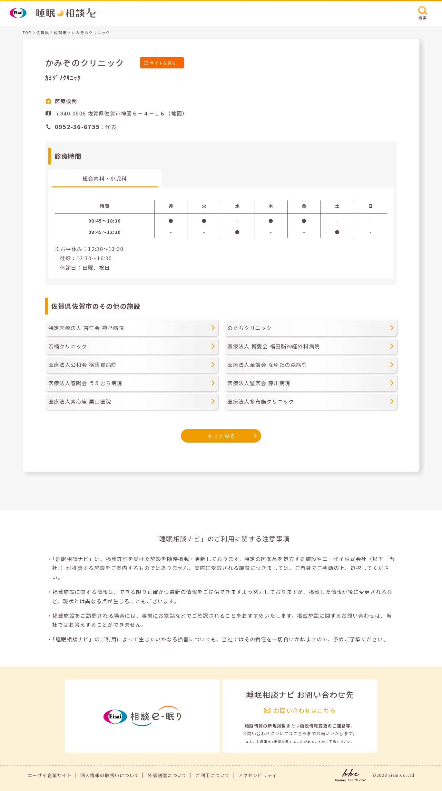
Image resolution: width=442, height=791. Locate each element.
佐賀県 (42, 32)
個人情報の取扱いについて (109, 775)
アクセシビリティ (257, 775)
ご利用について (212, 775)
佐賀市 (60, 32)
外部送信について (167, 775)
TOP (27, 32)
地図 (176, 113)
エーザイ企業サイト (50, 775)
